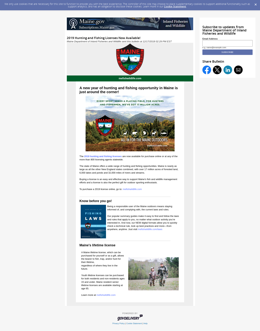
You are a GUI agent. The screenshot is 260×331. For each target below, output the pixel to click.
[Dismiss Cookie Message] (255, 3)
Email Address (210, 39)
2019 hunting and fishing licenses (103, 156)
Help (146, 323)
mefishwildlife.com (132, 189)
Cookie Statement (175, 6)
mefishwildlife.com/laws (150, 229)
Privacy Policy (118, 323)
